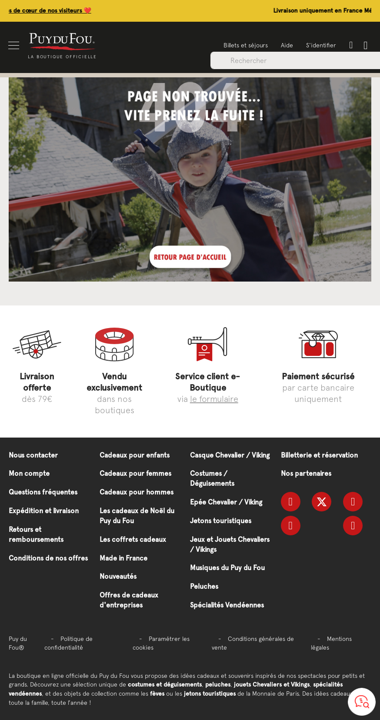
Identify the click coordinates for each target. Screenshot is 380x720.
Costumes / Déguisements (212, 478)
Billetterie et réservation (319, 455)
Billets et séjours (245, 45)
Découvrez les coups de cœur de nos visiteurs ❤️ (68, 10)
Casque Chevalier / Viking (230, 455)
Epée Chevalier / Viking (226, 502)
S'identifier (321, 45)
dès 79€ (37, 387)
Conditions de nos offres (48, 558)
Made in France (123, 558)
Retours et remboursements (36, 534)
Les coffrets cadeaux (133, 539)
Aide (286, 45)
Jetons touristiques (220, 521)
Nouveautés (118, 576)
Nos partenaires (306, 473)
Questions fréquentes (43, 492)
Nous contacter (33, 455)
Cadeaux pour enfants (135, 455)
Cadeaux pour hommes (136, 492)
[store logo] (63, 41)
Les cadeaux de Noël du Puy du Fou (137, 516)
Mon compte (29, 473)
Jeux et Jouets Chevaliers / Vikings (230, 544)
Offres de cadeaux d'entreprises (129, 600)
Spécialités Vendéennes (227, 605)
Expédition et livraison (44, 511)
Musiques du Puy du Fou (227, 568)
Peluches (204, 586)
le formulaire (214, 399)
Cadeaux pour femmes (135, 473)
